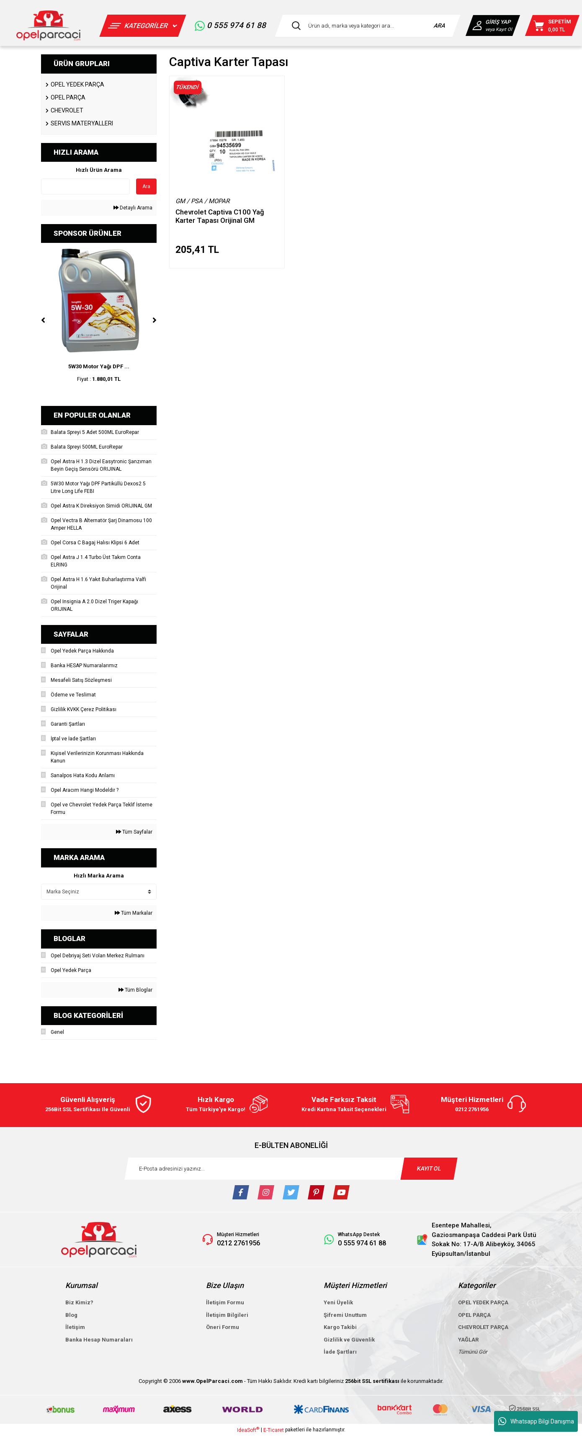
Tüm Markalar (133, 913)
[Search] (367, 26)
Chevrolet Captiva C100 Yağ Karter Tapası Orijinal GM (219, 216)
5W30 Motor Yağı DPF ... (98, 366)
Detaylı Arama (132, 208)
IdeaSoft (248, 1429)
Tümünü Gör (472, 1352)
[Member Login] (478, 25)
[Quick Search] (85, 186)
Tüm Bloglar (135, 990)
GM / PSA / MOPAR (202, 201)
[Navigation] (142, 26)
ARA (440, 25)
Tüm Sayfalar (134, 832)
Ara (146, 186)
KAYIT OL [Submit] (429, 1168)
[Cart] (552, 25)
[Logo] (48, 25)
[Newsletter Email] (291, 1169)
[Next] (154, 320)
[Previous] (43, 320)
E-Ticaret (273, 1430)
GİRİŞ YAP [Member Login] (497, 22)
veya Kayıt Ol (498, 29)
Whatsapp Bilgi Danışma (536, 1421)
